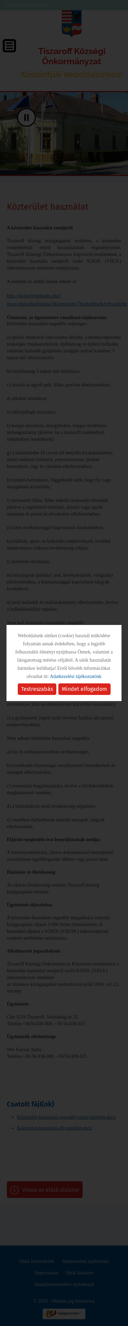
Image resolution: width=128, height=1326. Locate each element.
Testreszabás (37, 689)
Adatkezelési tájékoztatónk (75, 676)
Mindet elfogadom (84, 689)
